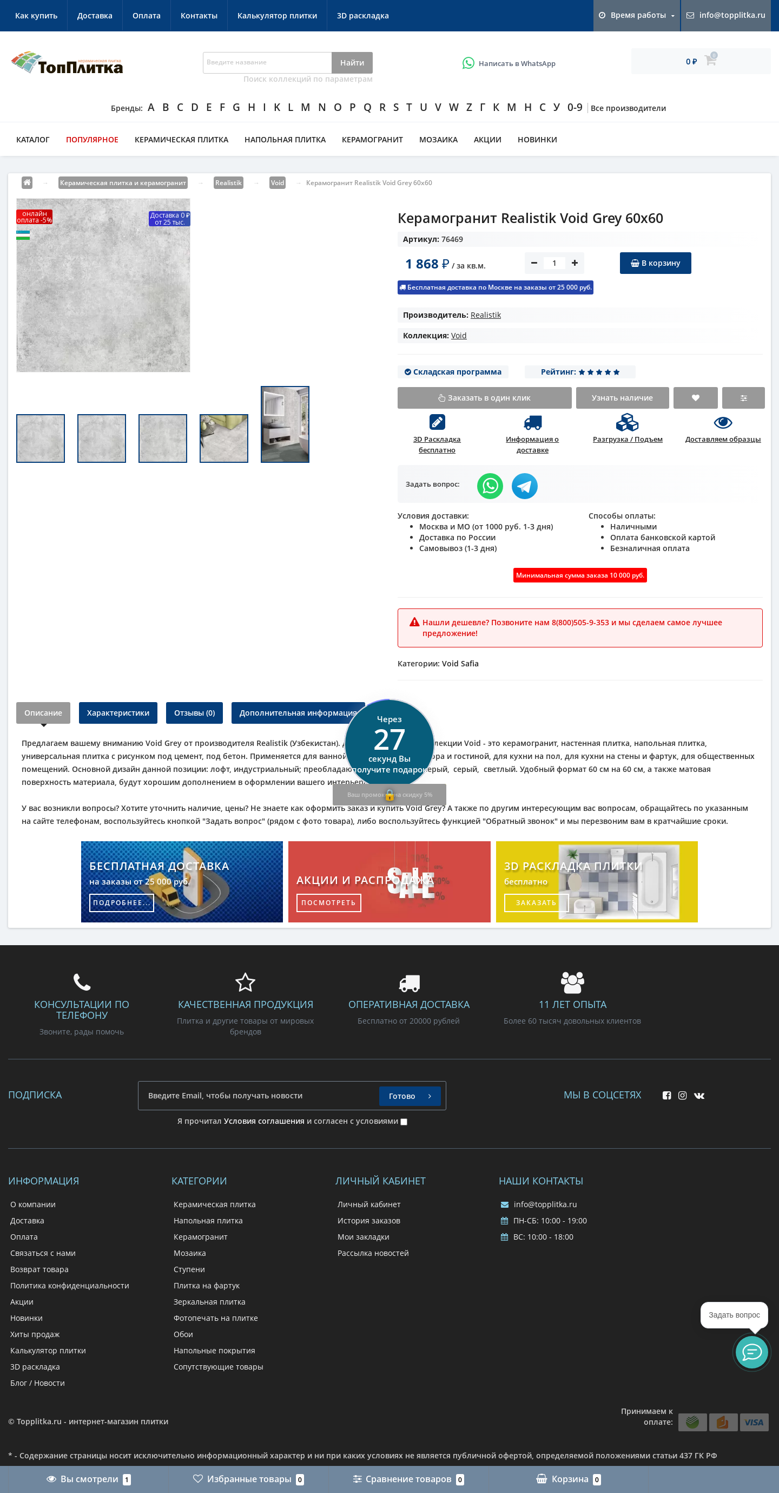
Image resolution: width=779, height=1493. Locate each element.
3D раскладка (363, 15)
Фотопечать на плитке (216, 1318)
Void (459, 335)
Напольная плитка (285, 139)
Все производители (628, 108)
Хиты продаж (35, 1334)
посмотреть (329, 902)
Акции (487, 139)
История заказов (369, 1220)
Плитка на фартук (207, 1285)
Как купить (36, 15)
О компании (33, 1204)
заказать (536, 902)
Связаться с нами (43, 1253)
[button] (752, 1352)
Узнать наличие (622, 397)
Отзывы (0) (194, 713)
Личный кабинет (369, 1204)
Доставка (95, 15)
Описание (43, 713)
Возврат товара (39, 1269)
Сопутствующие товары (218, 1366)
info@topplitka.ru (539, 1204)
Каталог (33, 139)
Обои (183, 1334)
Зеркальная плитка (210, 1301)
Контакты (199, 15)
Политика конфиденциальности (69, 1285)
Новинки (537, 139)
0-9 (575, 107)
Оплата (147, 15)
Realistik (486, 315)
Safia (470, 663)
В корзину (656, 263)
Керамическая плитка (181, 139)
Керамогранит (372, 139)
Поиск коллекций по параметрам (308, 79)
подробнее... (122, 902)
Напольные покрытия (214, 1350)
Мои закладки (364, 1237)
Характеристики (118, 713)
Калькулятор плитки (277, 15)
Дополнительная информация (298, 713)
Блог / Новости (37, 1383)
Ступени (189, 1269)
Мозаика (438, 139)
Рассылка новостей (373, 1253)
